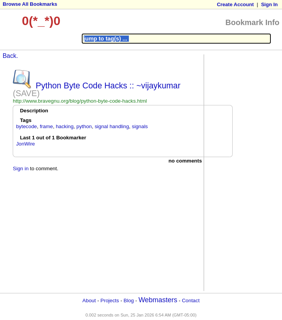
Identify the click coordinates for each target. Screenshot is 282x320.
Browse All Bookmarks (30, 4)
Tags (26, 120)
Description (34, 110)
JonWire (25, 144)
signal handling (112, 126)
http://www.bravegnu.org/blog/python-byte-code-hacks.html (80, 101)
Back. (10, 55)
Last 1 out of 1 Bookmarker (53, 138)
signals (140, 126)
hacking (65, 126)
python (84, 126)
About (89, 300)
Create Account (235, 4)
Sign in (21, 168)
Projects (109, 300)
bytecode (26, 126)
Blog (128, 300)
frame (46, 126)
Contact (190, 300)
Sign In (269, 4)
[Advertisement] (237, 172)
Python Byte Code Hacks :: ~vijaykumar (108, 85)
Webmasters (157, 300)
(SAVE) (26, 93)
